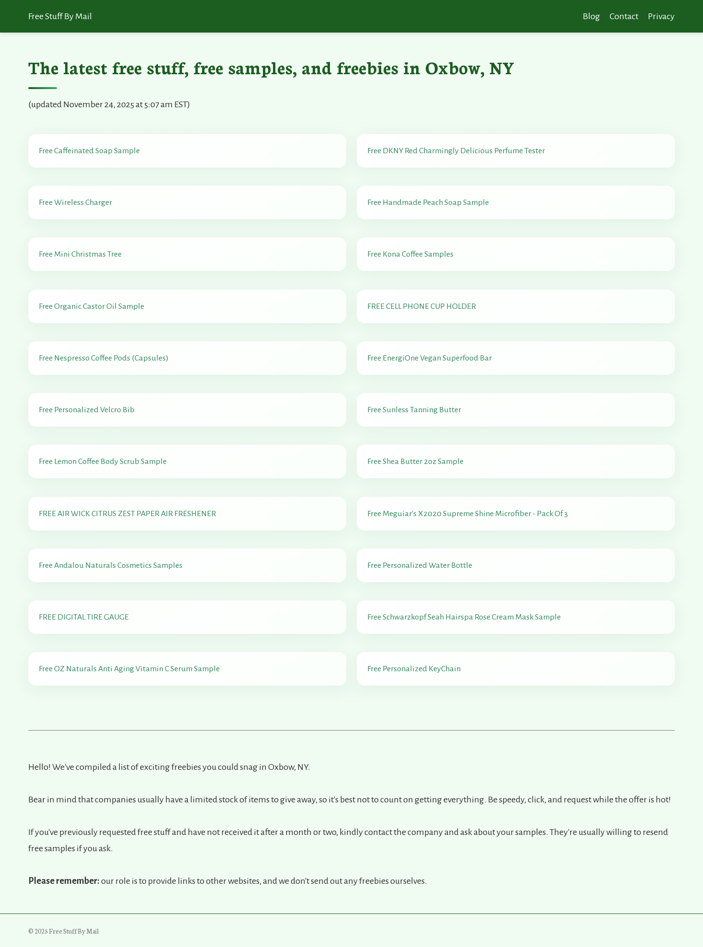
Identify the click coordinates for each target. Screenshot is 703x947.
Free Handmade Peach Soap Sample (428, 202)
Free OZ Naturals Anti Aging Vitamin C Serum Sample (129, 669)
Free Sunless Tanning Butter (414, 410)
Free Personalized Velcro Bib (87, 410)
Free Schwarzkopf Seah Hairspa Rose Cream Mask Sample (464, 617)
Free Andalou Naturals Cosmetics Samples (110, 565)
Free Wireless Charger (75, 202)
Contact (624, 16)
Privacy (661, 16)
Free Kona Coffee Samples (410, 254)
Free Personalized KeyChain (414, 669)
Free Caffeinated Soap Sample (89, 151)
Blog (591, 16)
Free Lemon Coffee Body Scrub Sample (103, 461)
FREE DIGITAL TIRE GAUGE (84, 617)
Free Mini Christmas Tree (80, 254)
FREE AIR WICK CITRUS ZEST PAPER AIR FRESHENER (127, 513)
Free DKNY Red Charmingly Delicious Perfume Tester (456, 151)
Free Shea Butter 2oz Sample (415, 461)
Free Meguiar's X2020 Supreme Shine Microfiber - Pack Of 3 (467, 513)
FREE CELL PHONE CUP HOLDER (421, 306)
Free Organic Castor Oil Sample (91, 306)
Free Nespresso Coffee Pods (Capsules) (104, 358)
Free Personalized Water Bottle (419, 565)
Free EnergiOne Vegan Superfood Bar (429, 358)
